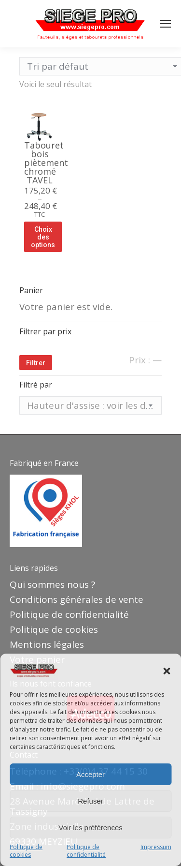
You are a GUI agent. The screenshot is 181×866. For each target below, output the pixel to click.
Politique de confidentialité (86, 851)
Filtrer (35, 363)
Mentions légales (47, 644)
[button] (166, 671)
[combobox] (90, 405)
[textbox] (90, 406)
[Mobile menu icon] (165, 24)
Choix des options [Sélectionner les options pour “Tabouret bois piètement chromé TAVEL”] (43, 237)
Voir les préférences (90, 827)
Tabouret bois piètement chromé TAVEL (46, 162)
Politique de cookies (26, 851)
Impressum (155, 847)
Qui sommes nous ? (52, 584)
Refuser (90, 801)
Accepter (90, 774)
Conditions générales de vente (76, 599)
